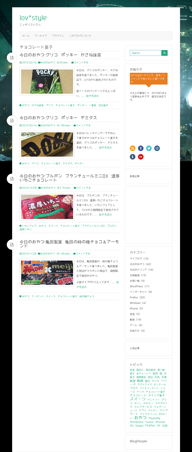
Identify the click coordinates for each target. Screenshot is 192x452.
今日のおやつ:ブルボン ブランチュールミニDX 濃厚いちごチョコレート (70, 178)
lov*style (33, 17)
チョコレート (138, 395)
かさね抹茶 (38, 105)
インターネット (138, 292)
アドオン (153, 410)
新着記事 (135, 176)
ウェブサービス (143, 407)
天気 (157, 377)
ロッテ (155, 381)
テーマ (140, 391)
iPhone (134, 308)
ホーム (26, 35)
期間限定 (141, 377)
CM (158, 425)
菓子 (132, 373)
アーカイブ (41, 35)
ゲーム (133, 325)
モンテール (160, 384)
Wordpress (137, 422)
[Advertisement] (151, 216)
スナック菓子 (156, 395)
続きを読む (91, 95)
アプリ (142, 410)
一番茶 (92, 105)
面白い (140, 369)
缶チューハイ (143, 373)
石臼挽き (103, 105)
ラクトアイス (144, 384)
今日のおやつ (48, 62)
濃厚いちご (26, 229)
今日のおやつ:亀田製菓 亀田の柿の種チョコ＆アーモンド (69, 244)
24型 (165, 425)
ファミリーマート (149, 388)
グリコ (49, 105)
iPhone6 (160, 422)
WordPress (136, 286)
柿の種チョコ (86, 296)
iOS (132, 425)
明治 (150, 377)
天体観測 (135, 275)
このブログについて (80, 35)
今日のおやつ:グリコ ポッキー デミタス (58, 118)
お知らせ (135, 331)
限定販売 (151, 369)
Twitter (149, 422)
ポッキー (82, 105)
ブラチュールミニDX (93, 226)
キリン (137, 403)
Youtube (154, 418)
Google (139, 425)
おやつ (25, 105)
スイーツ (53, 226)
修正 (147, 381)
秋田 (155, 373)
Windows (135, 303)
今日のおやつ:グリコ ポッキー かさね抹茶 (60, 55)
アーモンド (38, 296)
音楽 (132, 314)
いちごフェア (29, 226)
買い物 (161, 369)
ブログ (134, 388)
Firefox (134, 297)
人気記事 (135, 348)
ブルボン (112, 226)
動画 (132, 319)
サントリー (154, 399)
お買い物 (135, 281)
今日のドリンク (138, 270)
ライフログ (136, 258)
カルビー (148, 403)
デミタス (67, 163)
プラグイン (58, 35)
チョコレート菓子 (65, 105)
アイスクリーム (148, 414)
